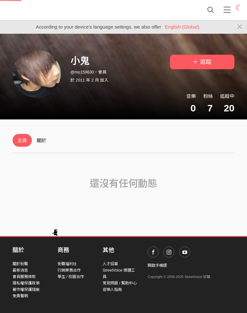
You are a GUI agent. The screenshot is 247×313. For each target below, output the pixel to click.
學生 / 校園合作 (71, 276)
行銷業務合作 (69, 270)
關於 (41, 140)
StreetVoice (39, 10)
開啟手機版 (157, 265)
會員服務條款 (24, 276)
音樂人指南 (112, 289)
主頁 (22, 140)
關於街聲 (20, 264)
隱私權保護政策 (26, 283)
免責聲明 (20, 296)
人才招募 (110, 264)
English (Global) (182, 27)
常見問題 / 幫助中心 (120, 283)
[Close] (240, 27)
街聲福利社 (67, 264)
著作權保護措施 (26, 289)
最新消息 (20, 270)
